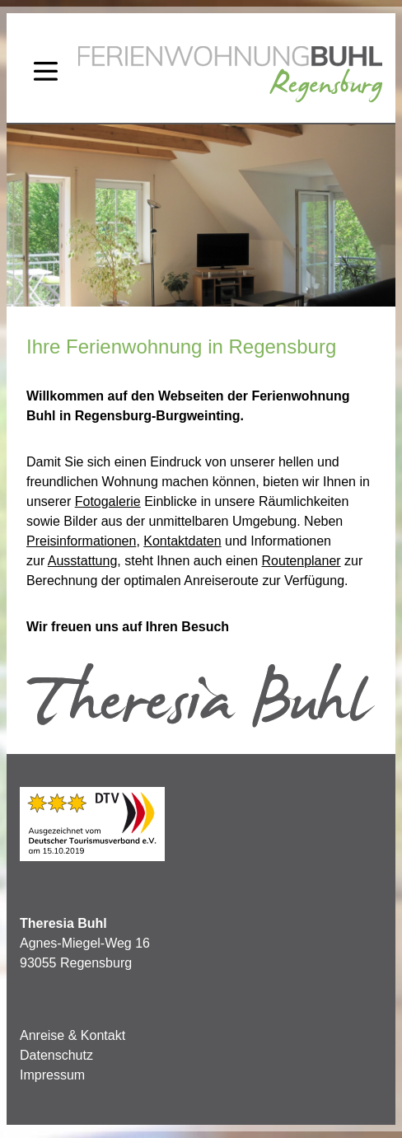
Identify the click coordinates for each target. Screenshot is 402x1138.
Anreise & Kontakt (72, 1035)
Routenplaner (301, 561)
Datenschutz (56, 1055)
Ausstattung (83, 561)
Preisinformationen (81, 541)
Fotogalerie (108, 501)
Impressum (52, 1075)
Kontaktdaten (182, 541)
